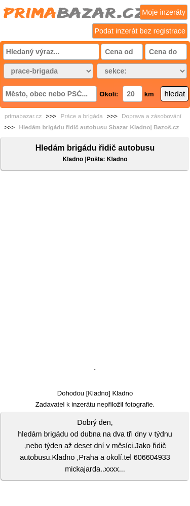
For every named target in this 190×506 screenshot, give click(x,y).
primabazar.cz (23, 116)
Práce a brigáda (82, 116)
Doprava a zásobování (151, 116)
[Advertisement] (95, 271)
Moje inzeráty (163, 12)
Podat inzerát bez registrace (139, 31)
